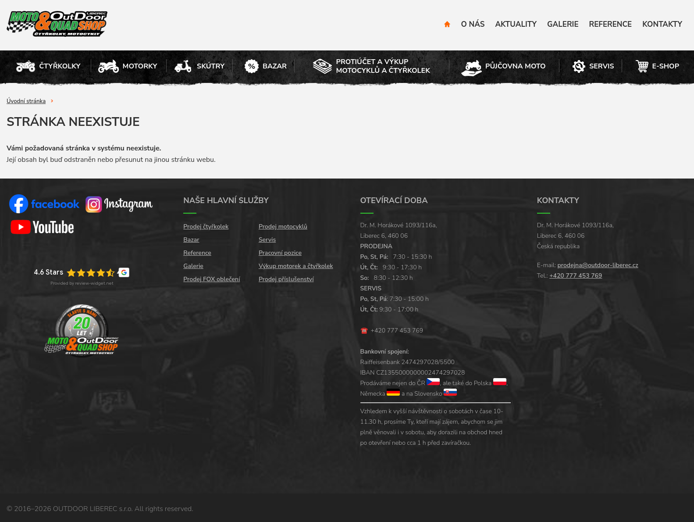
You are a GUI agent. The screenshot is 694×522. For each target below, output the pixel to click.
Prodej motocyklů (283, 226)
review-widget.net (94, 283)
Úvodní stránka (26, 101)
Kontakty (662, 24)
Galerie (562, 24)
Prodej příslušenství (286, 279)
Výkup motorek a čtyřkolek (296, 266)
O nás (473, 24)
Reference (610, 24)
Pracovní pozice (280, 253)
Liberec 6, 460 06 (384, 236)
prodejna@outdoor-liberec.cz (598, 265)
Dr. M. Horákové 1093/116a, (398, 225)
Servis (267, 240)
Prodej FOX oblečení (211, 279)
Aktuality (516, 24)
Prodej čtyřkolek (205, 226)
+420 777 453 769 (397, 330)
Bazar (191, 240)
